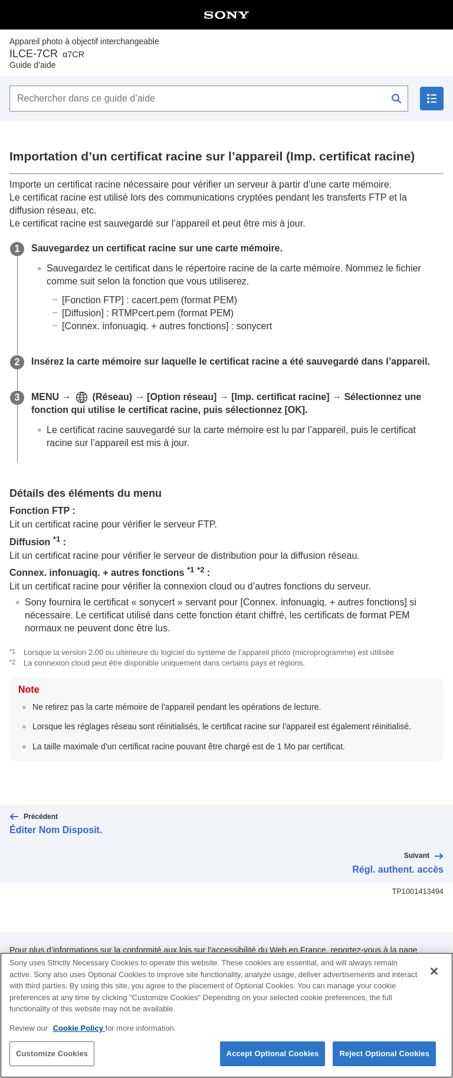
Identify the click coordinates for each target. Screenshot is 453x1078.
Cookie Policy (79, 1028)
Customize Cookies (52, 1053)
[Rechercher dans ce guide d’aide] (208, 99)
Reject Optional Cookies (384, 1053)
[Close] (434, 971)
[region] (226, 1015)
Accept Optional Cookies (272, 1053)
